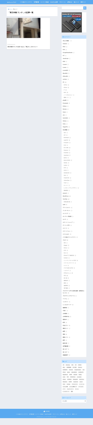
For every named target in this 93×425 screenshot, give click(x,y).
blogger (66, 251)
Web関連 (66, 135)
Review (66, 114)
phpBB (66, 105)
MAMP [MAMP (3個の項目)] (70, 381)
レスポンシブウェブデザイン (71, 193)
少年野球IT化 (67, 323)
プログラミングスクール (70, 302)
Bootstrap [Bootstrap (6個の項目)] (68, 371)
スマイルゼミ (67, 240)
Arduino (66, 48)
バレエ (66, 271)
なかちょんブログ (14, 2)
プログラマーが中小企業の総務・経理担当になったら (74, 298)
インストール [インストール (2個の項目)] (81, 391)
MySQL (66, 168)
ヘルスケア (67, 276)
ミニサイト (67, 308)
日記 (66, 281)
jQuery (66, 163)
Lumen (66, 72)
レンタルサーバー (68, 311)
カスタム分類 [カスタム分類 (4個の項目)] (65, 393)
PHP (66, 173)
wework (66, 198)
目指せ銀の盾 (68, 207)
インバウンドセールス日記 (71, 266)
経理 (65, 338)
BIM (66, 249)
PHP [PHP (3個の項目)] (68, 383)
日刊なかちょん (68, 279)
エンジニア (67, 219)
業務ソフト (67, 102)
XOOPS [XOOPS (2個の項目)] (70, 388)
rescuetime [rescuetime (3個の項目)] (79, 383)
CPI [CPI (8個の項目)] (75, 371)
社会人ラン (67, 332)
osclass (66, 84)
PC (64, 87)
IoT (65, 60)
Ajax (66, 138)
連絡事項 (67, 291)
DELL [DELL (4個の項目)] (64, 374)
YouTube (66, 204)
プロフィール (62, 6)
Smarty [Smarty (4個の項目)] (64, 386)
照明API (66, 326)
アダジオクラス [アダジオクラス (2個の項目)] (75, 391)
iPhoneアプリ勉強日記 (70, 261)
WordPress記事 (54, 6)
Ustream (67, 264)
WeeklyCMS (67, 178)
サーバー (67, 191)
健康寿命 (66, 314)
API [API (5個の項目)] (63, 371)
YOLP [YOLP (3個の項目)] (64, 391)
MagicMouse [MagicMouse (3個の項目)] (65, 381)
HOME (46, 418)
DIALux (66, 254)
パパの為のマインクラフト (26, 6)
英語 (65, 341)
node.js (66, 170)
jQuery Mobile (68, 165)
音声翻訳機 (36, 6)
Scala (65, 117)
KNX (65, 66)
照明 (66, 289)
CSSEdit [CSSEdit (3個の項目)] (79, 371)
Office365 (66, 81)
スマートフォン (68, 237)
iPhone (66, 92)
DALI (65, 51)
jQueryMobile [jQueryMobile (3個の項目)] (74, 379)
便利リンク (83, 6)
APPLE (66, 90)
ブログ (65, 246)
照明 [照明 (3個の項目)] (72, 398)
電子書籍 (67, 294)
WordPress (67, 201)
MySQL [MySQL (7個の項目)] (80, 381)
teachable (66, 123)
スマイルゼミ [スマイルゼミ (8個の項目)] (80, 393)
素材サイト (67, 335)
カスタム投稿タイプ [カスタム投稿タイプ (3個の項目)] (73, 393)
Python (66, 111)
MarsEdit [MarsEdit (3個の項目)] (75, 381)
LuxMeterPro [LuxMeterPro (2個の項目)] (80, 379)
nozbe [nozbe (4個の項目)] (64, 383)
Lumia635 (66, 75)
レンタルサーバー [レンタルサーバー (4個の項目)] (66, 398)
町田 (65, 329)
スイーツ (66, 234)
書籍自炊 (67, 286)
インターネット (68, 216)
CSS (66, 150)
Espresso (67, 155)
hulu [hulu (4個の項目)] (83, 376)
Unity (65, 129)
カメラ (65, 225)
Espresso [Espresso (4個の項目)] (80, 374)
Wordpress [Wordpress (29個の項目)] (65, 388)
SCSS (66, 175)
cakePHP (67, 145)
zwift (65, 210)
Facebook (67, 158)
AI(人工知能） (67, 45)
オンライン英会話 (45, 6)
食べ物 (66, 284)
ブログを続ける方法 (69, 274)
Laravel (66, 69)
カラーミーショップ (69, 228)
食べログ (66, 356)
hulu (66, 259)
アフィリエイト (68, 213)
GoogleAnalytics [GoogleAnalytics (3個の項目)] (78, 376)
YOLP (66, 188)
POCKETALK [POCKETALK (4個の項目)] (72, 383)
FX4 (65, 54)
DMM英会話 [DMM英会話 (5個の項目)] (69, 374)
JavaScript (67, 63)
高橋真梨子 (67, 362)
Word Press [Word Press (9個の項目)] (81, 386)
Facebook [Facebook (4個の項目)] (71, 376)
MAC (66, 97)
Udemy (66, 126)
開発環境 (67, 196)
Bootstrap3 (67, 143)
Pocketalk (66, 108)
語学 (65, 347)
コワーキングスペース (70, 269)
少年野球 (66, 320)
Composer (67, 148)
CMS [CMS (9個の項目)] (72, 371)
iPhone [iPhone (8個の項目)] (64, 379)
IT (65, 95)
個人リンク (76, 6)
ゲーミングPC (67, 231)
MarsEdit (66, 78)
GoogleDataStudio (69, 57)
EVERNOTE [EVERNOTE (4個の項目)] (65, 376)
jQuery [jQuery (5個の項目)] (68, 379)
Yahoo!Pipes (68, 185)
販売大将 (66, 350)
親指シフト (67, 344)
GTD (66, 256)
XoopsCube (67, 183)
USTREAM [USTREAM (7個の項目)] (69, 386)
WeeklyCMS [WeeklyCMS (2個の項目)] (75, 386)
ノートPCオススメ (69, 100)
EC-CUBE (67, 153)
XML (66, 180)
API (66, 140)
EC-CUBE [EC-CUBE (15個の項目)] (75, 374)
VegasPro (66, 132)
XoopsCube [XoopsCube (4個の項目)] (75, 388)
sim (65, 120)
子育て (65, 317)
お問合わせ (69, 6)
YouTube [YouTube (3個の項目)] (68, 391)
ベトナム (66, 305)
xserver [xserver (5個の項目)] (81, 388)
